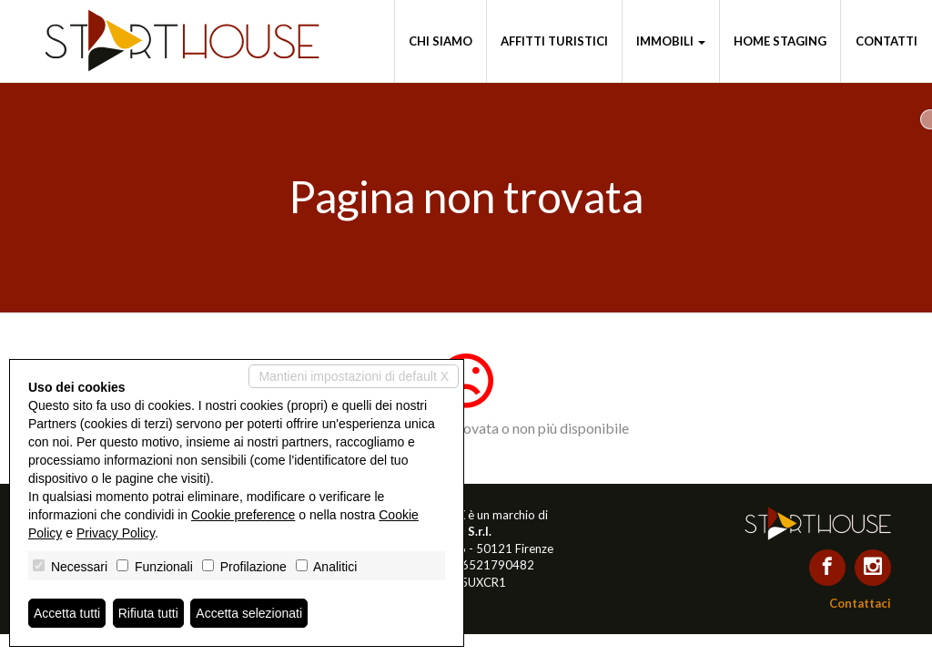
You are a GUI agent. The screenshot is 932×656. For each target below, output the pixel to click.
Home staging (780, 41)
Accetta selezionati (249, 613)
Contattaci (860, 603)
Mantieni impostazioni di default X (353, 376)
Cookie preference (243, 514)
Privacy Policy (115, 533)
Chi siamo (440, 41)
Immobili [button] (670, 41)
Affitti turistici (554, 41)
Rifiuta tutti (148, 613)
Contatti (886, 41)
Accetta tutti (67, 613)
